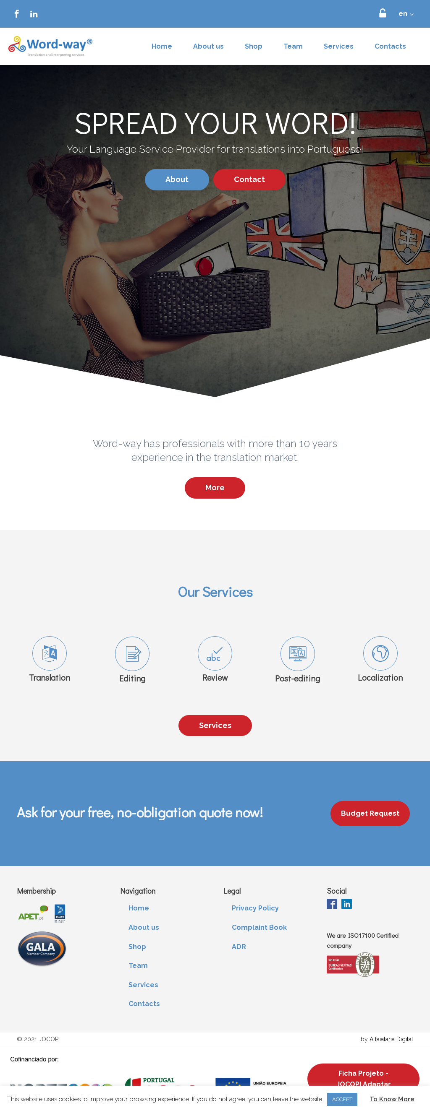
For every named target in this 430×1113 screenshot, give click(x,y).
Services (339, 46)
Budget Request (370, 813)
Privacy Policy (255, 908)
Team (293, 46)
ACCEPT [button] (342, 1099)
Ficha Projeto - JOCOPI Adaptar (363, 1078)
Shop (253, 46)
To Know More (392, 1099)
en (403, 14)
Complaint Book (259, 927)
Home (162, 46)
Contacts (390, 46)
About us (208, 46)
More (215, 487)
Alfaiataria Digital (391, 1039)
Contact (249, 179)
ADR (239, 947)
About (177, 179)
